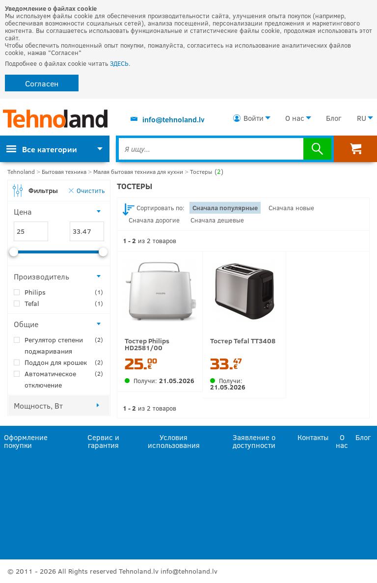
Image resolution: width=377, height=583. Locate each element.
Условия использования (174, 440)
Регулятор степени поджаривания (64, 345)
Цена (23, 211)
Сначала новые (291, 207)
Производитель (41, 276)
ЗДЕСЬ (119, 63)
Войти (253, 118)
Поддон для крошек (64, 362)
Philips (64, 292)
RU (361, 118)
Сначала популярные (225, 207)
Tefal (64, 303)
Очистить (91, 190)
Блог (333, 118)
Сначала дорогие (154, 220)
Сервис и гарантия (103, 440)
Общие (26, 324)
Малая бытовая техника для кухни (138, 171)
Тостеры (206, 171)
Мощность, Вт (38, 405)
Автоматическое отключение (64, 378)
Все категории (41, 149)
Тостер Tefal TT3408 (242, 340)
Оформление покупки (26, 440)
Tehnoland (21, 171)
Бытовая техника (64, 171)
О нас (294, 118)
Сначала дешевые (217, 220)
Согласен (41, 83)
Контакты (312, 437)
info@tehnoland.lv (173, 119)
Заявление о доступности (254, 440)
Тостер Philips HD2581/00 (147, 344)
